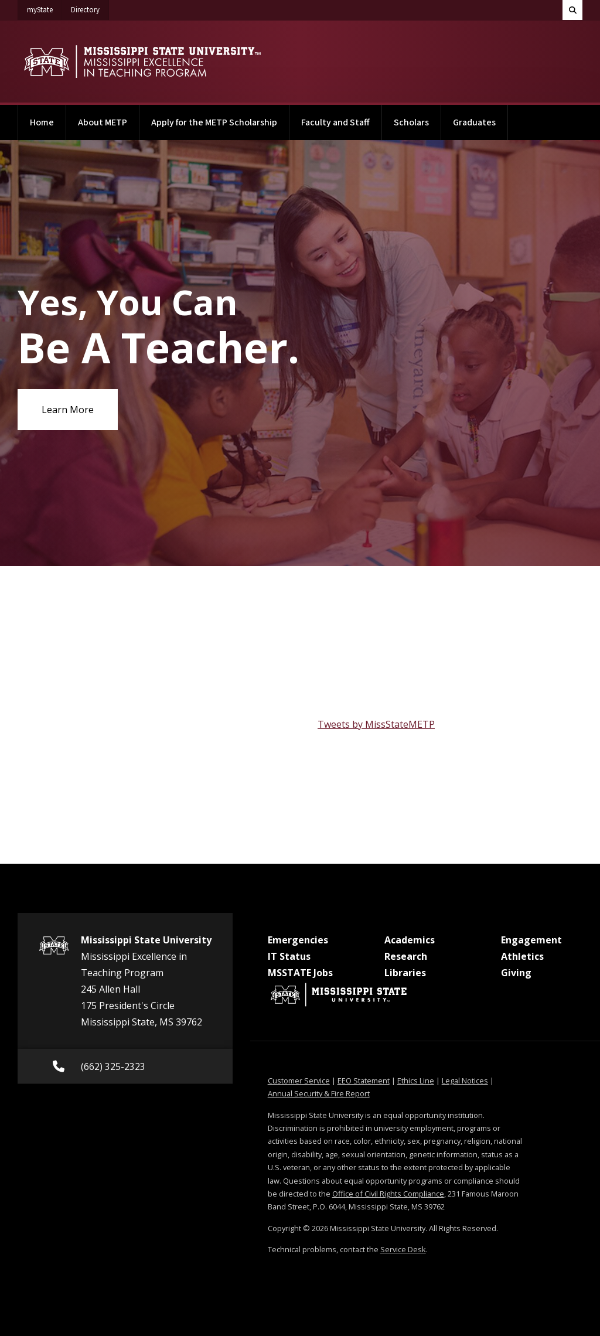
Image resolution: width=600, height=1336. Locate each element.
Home (42, 122)
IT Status (289, 956)
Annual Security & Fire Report (319, 1093)
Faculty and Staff (335, 122)
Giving (516, 972)
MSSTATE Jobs (300, 972)
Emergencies (298, 939)
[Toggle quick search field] (572, 10)
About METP (102, 122)
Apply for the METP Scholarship (214, 122)
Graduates (474, 122)
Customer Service (299, 1080)
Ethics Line (415, 1080)
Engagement (531, 939)
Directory (90, 7)
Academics (409, 939)
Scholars (411, 122)
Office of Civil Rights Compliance (388, 1193)
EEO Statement (364, 1080)
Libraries (405, 972)
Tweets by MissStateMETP (376, 724)
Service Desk (403, 1249)
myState (44, 7)
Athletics (522, 956)
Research (405, 956)
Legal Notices (465, 1080)
